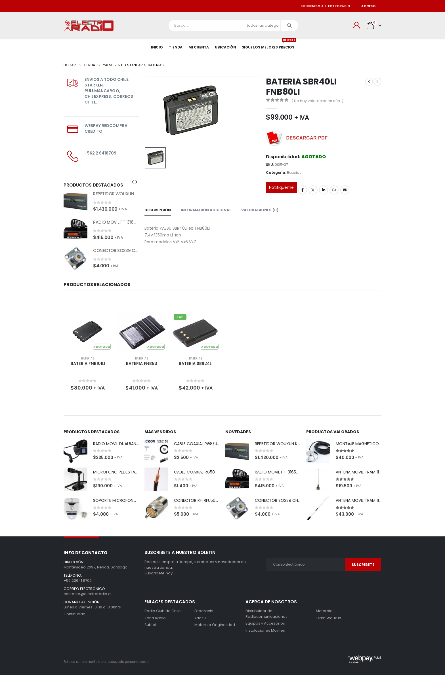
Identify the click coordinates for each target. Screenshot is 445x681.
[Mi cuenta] (356, 25)
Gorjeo (313, 189)
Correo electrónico (344, 189)
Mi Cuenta (198, 47)
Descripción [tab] (157, 210)
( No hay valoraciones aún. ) (317, 100)
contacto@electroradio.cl (87, 594)
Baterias (294, 172)
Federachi (203, 611)
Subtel (150, 624)
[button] (132, 182)
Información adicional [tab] (206, 210)
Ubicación (225, 47)
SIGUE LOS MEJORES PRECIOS (268, 44)
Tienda (175, 47)
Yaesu (200, 618)
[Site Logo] (89, 26)
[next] (377, 82)
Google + (334, 189)
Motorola (202, 624)
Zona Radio (155, 618)
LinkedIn (323, 189)
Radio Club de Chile (162, 611)
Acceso (368, 6)
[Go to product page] (75, 201)
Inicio (157, 47)
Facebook (302, 189)
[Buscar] (289, 25)
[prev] (369, 82)
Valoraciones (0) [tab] (259, 210)
